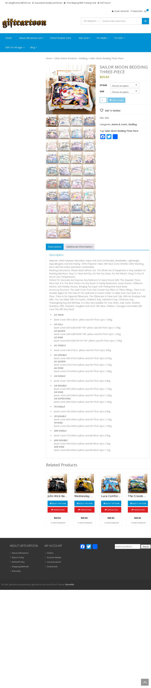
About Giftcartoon (20, 553)
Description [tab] (54, 246)
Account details (54, 557)
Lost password (54, 561)
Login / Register (121, 11)
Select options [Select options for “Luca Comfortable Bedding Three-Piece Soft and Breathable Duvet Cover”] (113, 503)
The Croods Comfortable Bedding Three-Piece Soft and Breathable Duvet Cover (137, 496)
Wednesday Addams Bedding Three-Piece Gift (84, 496)
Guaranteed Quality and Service (48, 3)
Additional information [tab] (79, 246)
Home (8, 37)
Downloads (52, 566)
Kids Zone (84, 37)
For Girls (118, 37)
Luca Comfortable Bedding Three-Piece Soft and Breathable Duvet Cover (111, 496)
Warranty (16, 571)
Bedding (83, 58)
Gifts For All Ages (14, 47)
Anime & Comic (119, 124)
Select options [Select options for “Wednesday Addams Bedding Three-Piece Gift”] (86, 503)
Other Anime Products (66, 58)
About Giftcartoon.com (30, 37)
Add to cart (118, 100)
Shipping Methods (20, 566)
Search (146, 546)
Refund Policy (18, 561)
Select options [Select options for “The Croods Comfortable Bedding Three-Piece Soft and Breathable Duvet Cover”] (139, 503)
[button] (90, 70)
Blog (32, 47)
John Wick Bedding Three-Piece (57, 496)
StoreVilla (69, 584)
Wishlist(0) (137, 11)
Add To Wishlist (59, 523)
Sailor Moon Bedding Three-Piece (121, 130)
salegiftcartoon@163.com (19, 3)
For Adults (101, 37)
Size (102, 91)
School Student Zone (60, 37)
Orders (50, 553)
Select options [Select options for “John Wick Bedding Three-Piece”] (59, 503)
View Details (59, 510)
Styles (103, 85)
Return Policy (18, 557)
